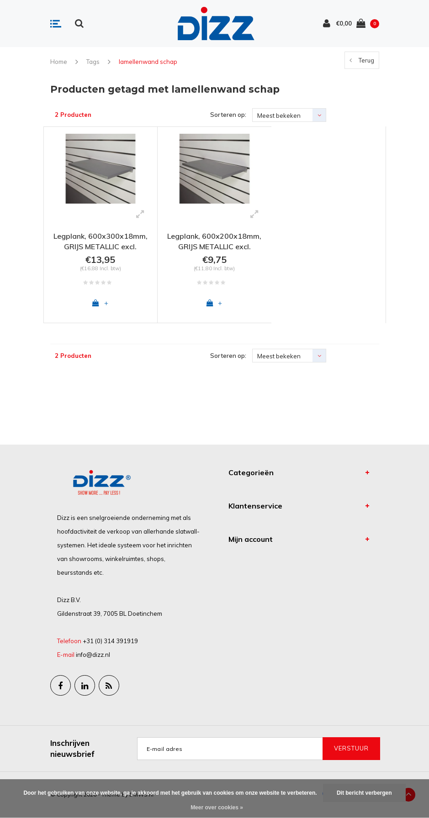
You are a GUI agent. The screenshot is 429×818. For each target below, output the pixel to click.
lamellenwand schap (148, 61)
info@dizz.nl (93, 654)
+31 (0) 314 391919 (110, 641)
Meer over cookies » (217, 807)
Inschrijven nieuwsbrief (72, 748)
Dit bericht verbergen (364, 793)
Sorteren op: (228, 114)
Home (58, 61)
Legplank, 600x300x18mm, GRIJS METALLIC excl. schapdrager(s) (100, 241)
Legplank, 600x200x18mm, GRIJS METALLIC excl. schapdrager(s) (214, 241)
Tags (93, 61)
